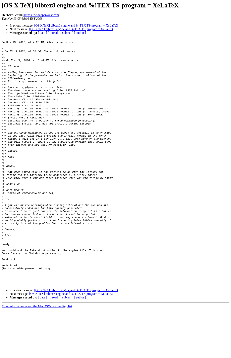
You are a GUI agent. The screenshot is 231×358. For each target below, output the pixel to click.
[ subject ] (66, 32)
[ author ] (80, 32)
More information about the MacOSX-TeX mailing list (37, 354)
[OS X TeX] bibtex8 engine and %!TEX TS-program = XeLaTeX (76, 25)
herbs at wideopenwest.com (41, 15)
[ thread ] (54, 32)
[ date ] (42, 32)
